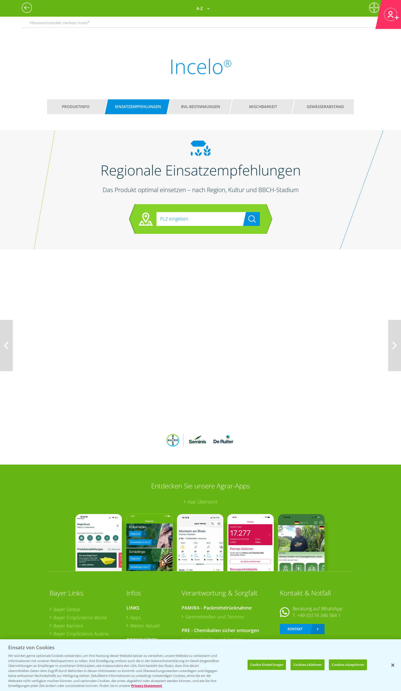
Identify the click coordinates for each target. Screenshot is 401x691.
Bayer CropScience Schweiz (82, 608)
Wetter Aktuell (145, 592)
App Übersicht (202, 468)
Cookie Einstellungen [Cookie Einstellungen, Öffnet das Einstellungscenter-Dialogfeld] (267, 664)
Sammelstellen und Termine (214, 583)
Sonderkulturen (146, 632)
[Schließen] (392, 665)
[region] (200, 665)
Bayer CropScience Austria (81, 600)
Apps (135, 584)
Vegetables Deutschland (78, 624)
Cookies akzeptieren (348, 664)
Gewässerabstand (325, 106)
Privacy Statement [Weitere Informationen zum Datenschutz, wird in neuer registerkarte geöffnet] (146, 685)
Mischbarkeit (263, 106)
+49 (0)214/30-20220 (318, 618)
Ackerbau (140, 616)
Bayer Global (66, 576)
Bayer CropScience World (80, 584)
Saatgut (138, 624)
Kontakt (294, 595)
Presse (60, 616)
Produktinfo (76, 106)
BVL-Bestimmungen (200, 106)
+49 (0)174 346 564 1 (319, 582)
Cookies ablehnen (307, 664)
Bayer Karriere (68, 592)
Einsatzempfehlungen (138, 106)
